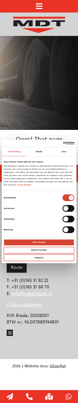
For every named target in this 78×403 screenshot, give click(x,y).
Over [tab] (64, 152)
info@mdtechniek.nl (31, 293)
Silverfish (58, 365)
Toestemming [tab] (14, 152)
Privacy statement (24, 304)
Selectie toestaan (39, 250)
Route (16, 267)
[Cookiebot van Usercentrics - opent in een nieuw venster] (56, 143)
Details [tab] (39, 152)
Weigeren (39, 258)
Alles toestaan (39, 242)
